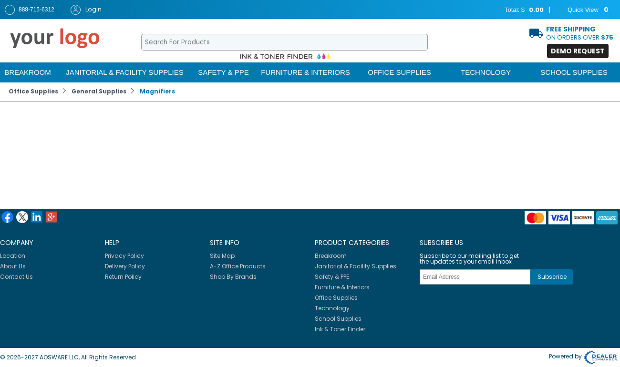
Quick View (582, 10)
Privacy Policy (124, 256)
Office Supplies (399, 72)
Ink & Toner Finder (340, 329)
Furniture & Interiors (305, 72)
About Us (13, 266)
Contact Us (16, 277)
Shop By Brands (233, 277)
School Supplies (573, 72)
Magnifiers (157, 91)
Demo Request (578, 51)
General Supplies (99, 91)
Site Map (222, 256)
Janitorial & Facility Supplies (124, 72)
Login (86, 10)
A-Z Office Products (238, 266)
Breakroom (27, 72)
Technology (486, 72)
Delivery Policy (125, 266)
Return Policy (123, 277)
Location (12, 256)
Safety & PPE (223, 72)
